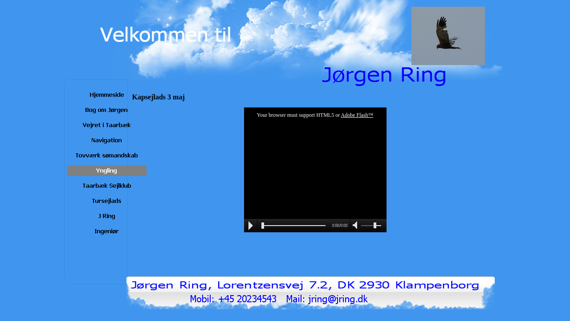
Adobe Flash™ (357, 115)
